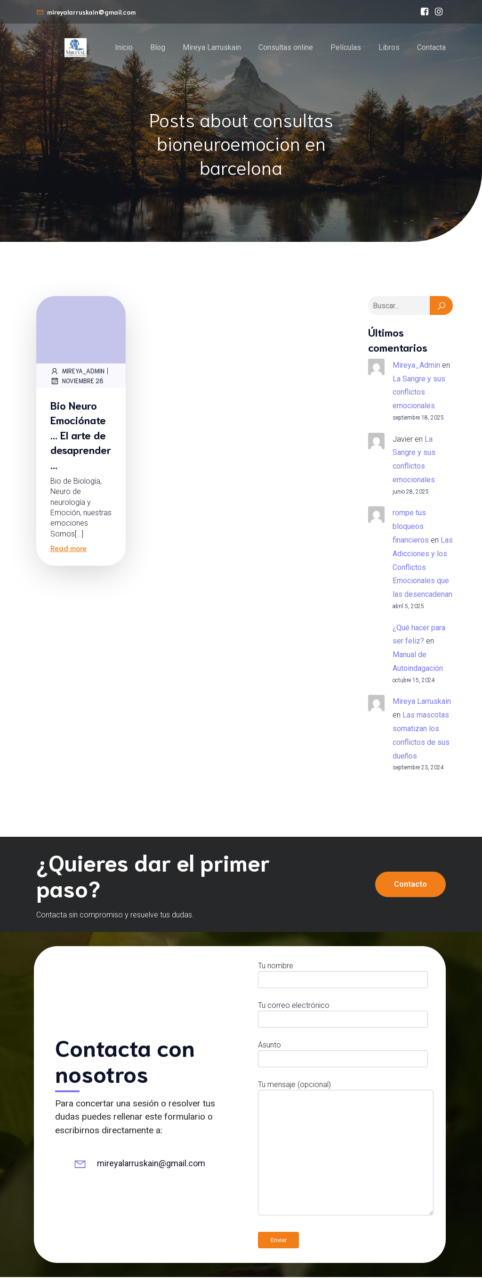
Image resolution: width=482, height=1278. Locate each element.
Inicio (124, 47)
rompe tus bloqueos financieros (411, 527)
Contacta (431, 47)
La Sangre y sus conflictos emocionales (419, 393)
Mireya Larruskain (212, 47)
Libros (389, 47)
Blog (157, 47)
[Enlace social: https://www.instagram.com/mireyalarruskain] (439, 12)
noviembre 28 (77, 382)
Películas (345, 47)
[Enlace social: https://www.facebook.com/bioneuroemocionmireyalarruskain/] (425, 12)
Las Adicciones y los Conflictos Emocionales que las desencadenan (423, 568)
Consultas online (285, 47)
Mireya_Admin (77, 372)
